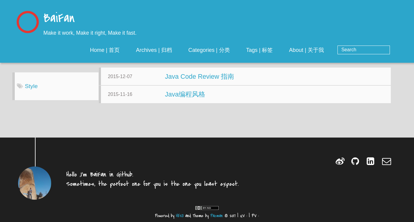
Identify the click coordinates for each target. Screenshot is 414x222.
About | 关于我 (327, 50)
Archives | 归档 (175, 50)
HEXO (179, 216)
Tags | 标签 (280, 50)
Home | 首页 (126, 50)
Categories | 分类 (230, 50)
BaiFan (59, 19)
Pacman (216, 216)
